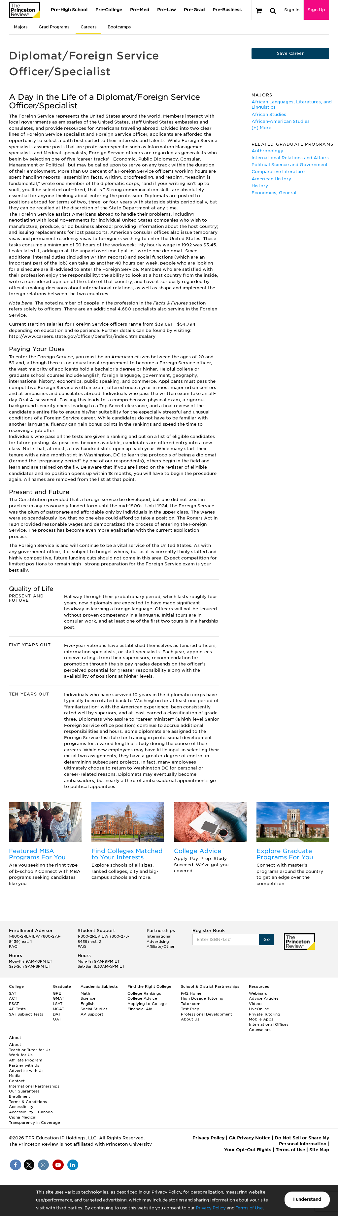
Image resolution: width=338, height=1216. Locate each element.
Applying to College (147, 1003)
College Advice (197, 850)
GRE (57, 993)
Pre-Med (139, 9)
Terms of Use (249, 1207)
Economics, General (274, 192)
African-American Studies (281, 121)
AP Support (92, 1014)
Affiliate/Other (161, 946)
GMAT (58, 998)
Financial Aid (139, 1009)
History (260, 185)
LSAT (57, 1003)
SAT (12, 993)
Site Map (319, 1149)
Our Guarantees (24, 1091)
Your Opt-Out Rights (247, 1149)
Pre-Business (227, 9)
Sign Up (316, 9)
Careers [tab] (88, 26)
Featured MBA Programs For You (37, 854)
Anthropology (267, 150)
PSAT (14, 1003)
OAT (57, 1019)
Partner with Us (24, 1065)
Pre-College (108, 9)
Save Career (290, 53)
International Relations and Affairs (290, 157)
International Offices (268, 1024)
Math (85, 993)
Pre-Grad (194, 9)
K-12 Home (191, 993)
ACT (13, 998)
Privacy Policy (210, 1207)
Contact (17, 1081)
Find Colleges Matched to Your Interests (127, 854)
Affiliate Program (25, 1060)
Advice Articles (264, 998)
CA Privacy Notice (249, 1137)
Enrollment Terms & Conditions (28, 1099)
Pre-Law (166, 9)
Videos (255, 1003)
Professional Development (206, 1014)
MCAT (58, 1009)
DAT (56, 1014)
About (15, 1044)
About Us (190, 1019)
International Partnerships (34, 1086)
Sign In (291, 9)
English (87, 1003)
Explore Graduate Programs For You (284, 854)
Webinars (258, 993)
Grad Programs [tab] (54, 26)
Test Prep (190, 1009)
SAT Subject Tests (26, 1014)
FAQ (13, 946)
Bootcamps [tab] (119, 26)
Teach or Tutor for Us (30, 1050)
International (159, 936)
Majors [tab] (20, 26)
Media (14, 1075)
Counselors (260, 1029)
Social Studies (94, 1009)
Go (266, 939)
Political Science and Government (290, 164)
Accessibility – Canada (31, 1112)
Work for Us (21, 1055)
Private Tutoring (264, 1014)
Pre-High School (69, 9)
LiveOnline (259, 1009)
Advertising (158, 941)
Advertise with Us (26, 1070)
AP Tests (17, 1009)
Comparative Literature (278, 171)
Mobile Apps (261, 1019)
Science (88, 998)
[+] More (261, 127)
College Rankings (144, 993)
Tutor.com (190, 1003)
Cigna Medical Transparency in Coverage (34, 1120)
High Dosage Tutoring (202, 998)
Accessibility (21, 1106)
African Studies (269, 114)
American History (271, 178)
